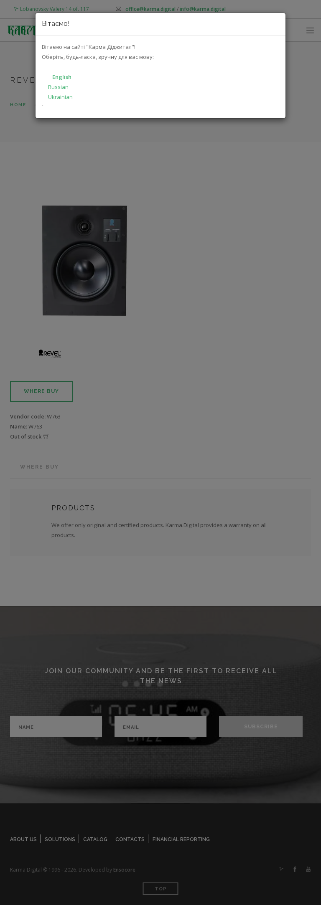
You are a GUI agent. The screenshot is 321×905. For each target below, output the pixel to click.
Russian (58, 87)
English (61, 77)
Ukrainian (60, 97)
